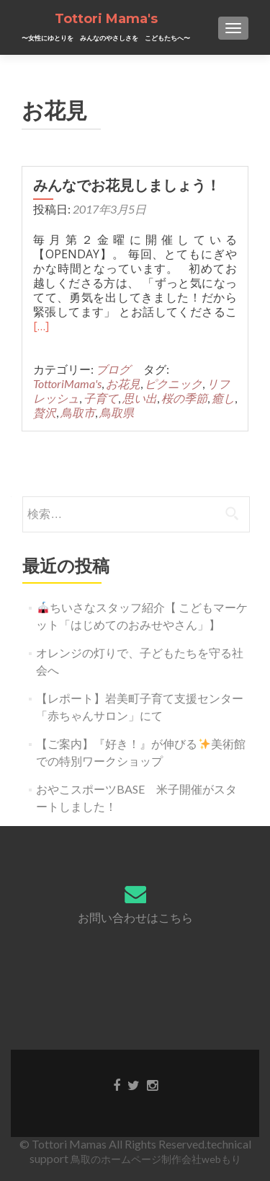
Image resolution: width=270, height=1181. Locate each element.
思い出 (139, 398)
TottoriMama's (67, 383)
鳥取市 (77, 412)
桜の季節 (184, 398)
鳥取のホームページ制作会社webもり (156, 1159)
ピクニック (173, 383)
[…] (41, 326)
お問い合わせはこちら (135, 917)
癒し (223, 398)
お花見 (123, 383)
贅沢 (44, 412)
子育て (101, 398)
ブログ (113, 369)
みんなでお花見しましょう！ (134, 185)
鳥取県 (116, 412)
